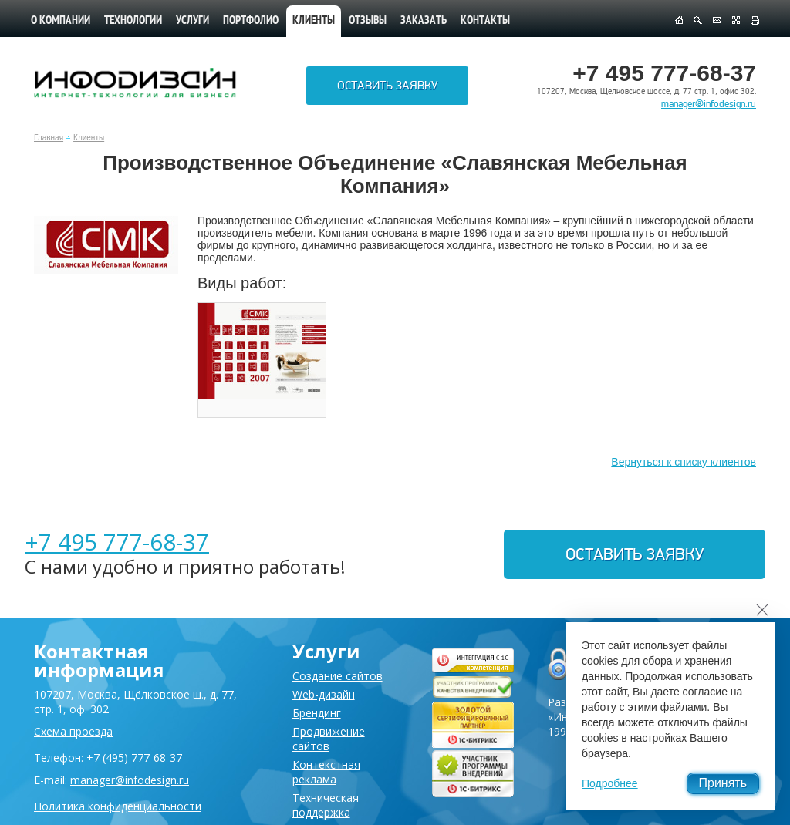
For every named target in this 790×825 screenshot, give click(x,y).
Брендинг (316, 712)
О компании (60, 21)
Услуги (192, 21)
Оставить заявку (387, 85)
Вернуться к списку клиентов (683, 462)
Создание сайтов (337, 675)
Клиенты (88, 137)
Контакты (485, 21)
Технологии (133, 21)
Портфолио (251, 21)
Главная (48, 137)
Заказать (423, 21)
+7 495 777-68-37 (117, 541)
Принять (723, 783)
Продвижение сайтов (328, 738)
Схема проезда (73, 731)
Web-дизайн (323, 694)
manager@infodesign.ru (708, 104)
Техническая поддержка (325, 805)
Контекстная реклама (326, 771)
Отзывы (368, 21)
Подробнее (610, 783)
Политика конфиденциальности (117, 806)
